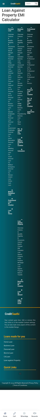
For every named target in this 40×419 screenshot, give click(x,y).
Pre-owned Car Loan (20, 131)
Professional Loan (31, 30)
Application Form (30, 112)
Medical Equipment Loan (11, 193)
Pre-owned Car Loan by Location (30, 102)
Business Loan (20, 30)
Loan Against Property (20, 222)
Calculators (21, 151)
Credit (15, 4)
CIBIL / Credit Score (20, 301)
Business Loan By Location (20, 284)
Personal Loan (11, 30)
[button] (3, 3)
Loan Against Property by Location (20, 142)
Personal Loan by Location (30, 92)
